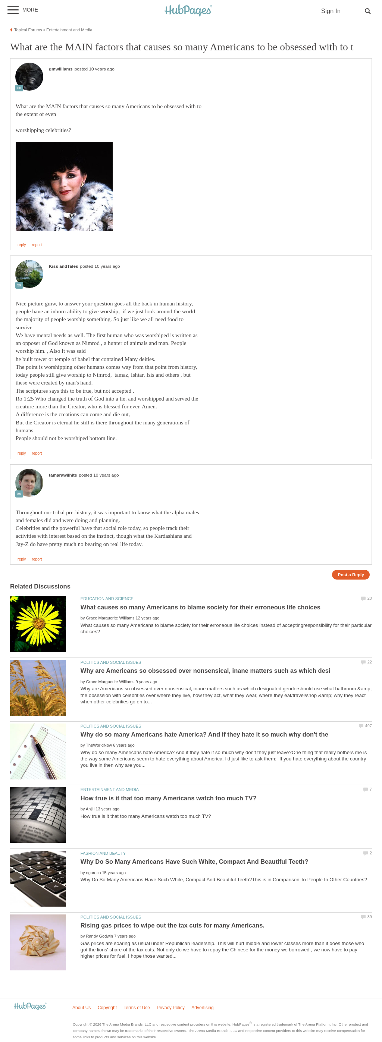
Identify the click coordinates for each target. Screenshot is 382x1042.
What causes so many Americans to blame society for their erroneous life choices (200, 607)
